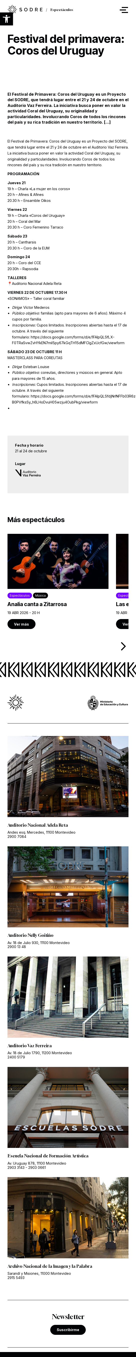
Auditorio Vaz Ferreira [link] (29, 1044)
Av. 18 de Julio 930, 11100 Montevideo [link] (39, 942)
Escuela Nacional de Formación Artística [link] (47, 1155)
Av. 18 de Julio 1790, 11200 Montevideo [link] (40, 1052)
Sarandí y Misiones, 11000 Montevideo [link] (39, 1273)
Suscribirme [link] (68, 1329)
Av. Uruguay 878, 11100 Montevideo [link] (37, 1162)
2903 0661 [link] (37, 1167)
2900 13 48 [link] (17, 946)
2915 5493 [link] (16, 1277)
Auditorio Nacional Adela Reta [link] (38, 824)
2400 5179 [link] (16, 1056)
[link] (58, 581)
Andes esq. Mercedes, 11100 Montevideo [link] (42, 831)
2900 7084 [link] (17, 836)
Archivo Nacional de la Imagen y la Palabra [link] (50, 1265)
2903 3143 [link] (16, 1167)
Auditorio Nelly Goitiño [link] (31, 934)
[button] (6, 18)
